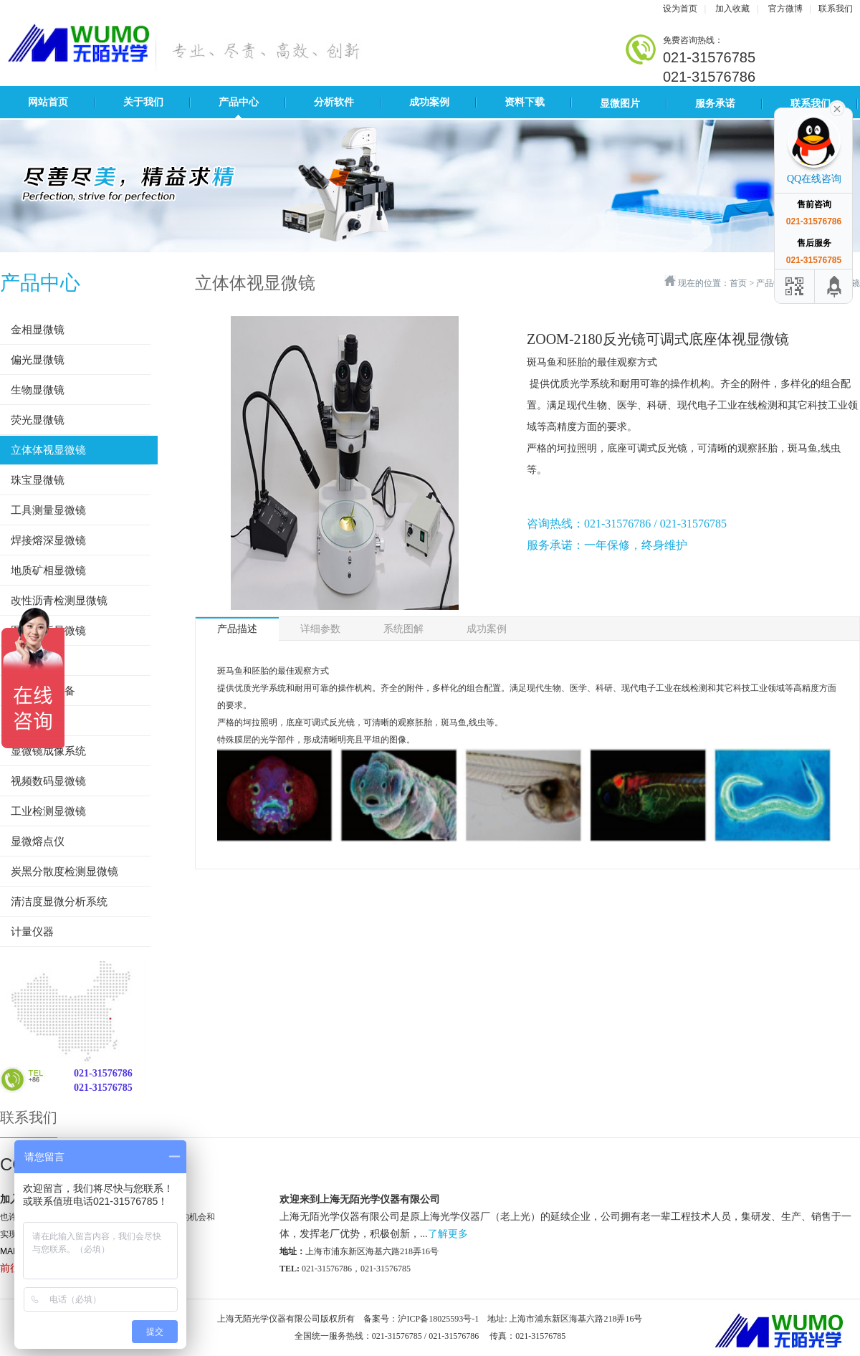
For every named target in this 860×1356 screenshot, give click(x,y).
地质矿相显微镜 (48, 570)
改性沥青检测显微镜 (59, 600)
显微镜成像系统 (48, 751)
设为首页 (680, 9)
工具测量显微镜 (48, 510)
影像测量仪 (37, 661)
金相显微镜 (37, 329)
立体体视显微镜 (48, 450)
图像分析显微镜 (48, 630)
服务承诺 (715, 103)
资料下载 (525, 102)
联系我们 (835, 9)
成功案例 (429, 102)
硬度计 (27, 721)
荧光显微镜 (37, 420)
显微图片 (620, 103)
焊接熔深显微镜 (48, 540)
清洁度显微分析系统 (59, 901)
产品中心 (239, 102)
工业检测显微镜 (48, 811)
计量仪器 (32, 931)
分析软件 (334, 102)
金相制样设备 (43, 691)
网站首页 (48, 102)
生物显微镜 (37, 390)
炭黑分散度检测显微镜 (64, 871)
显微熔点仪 (37, 841)
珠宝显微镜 (37, 480)
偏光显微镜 (37, 360)
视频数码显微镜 (48, 781)
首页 (738, 283)
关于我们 (143, 102)
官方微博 (785, 9)
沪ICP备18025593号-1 (438, 1319)
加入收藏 (732, 9)
